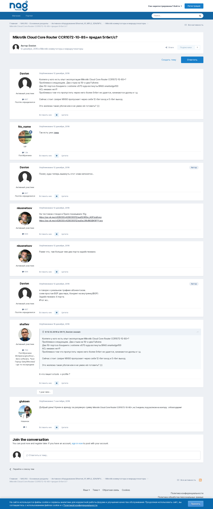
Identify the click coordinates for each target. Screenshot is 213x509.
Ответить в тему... (37, 455)
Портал (29, 16)
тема (56, 132)
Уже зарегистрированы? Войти (165, 6)
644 (25, 234)
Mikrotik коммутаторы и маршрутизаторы (61, 49)
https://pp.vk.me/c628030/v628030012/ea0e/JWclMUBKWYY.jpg (71, 220)
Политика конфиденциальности (187, 493)
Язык (86, 490)
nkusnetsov (24, 208)
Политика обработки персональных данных (180, 497)
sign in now (77, 443)
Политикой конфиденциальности (80, 505)
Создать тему (169, 59)
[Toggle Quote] (43, 332)
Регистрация (194, 6)
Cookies (126, 490)
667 (25, 99)
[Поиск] (166, 15)
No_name (24, 126)
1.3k (25, 152)
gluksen (24, 401)
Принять (195, 503)
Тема (96, 490)
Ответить (192, 59)
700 (25, 350)
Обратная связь (111, 490)
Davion (32, 45)
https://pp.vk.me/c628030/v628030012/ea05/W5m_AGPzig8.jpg (70, 217)
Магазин (16, 16)
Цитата (65, 115)
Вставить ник (45, 115)
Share (170, 47)
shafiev (24, 324)
